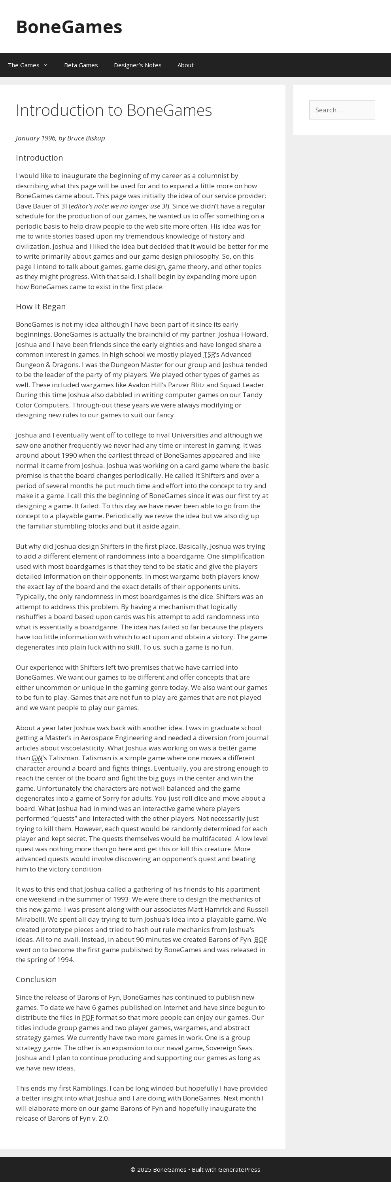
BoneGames (69, 26)
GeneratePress (239, 1169)
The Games (32, 65)
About (186, 65)
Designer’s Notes (138, 65)
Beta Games (81, 65)
